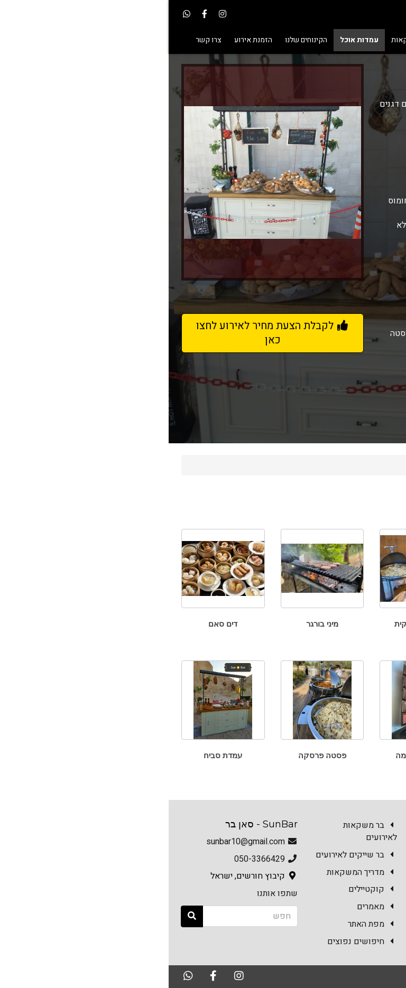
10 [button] (32, 290)
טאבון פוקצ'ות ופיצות (351, 624)
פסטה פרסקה (154, 755)
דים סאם (54, 624)
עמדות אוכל (324, 465)
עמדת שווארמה (253, 755)
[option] (103, 172)
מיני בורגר (153, 624)
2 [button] (159, 290)
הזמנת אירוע (323, 948)
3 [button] (144, 290)
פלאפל (351, 755)
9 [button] (48, 290)
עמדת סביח (54, 755)
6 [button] (96, 290)
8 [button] (64, 290)
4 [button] (128, 290)
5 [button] (112, 290)
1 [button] (175, 290)
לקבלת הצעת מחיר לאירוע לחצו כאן (104, 333)
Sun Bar (371, 465)
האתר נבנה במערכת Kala (308, 976)
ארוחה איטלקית (253, 624)
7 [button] (80, 290)
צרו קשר (374, 948)
